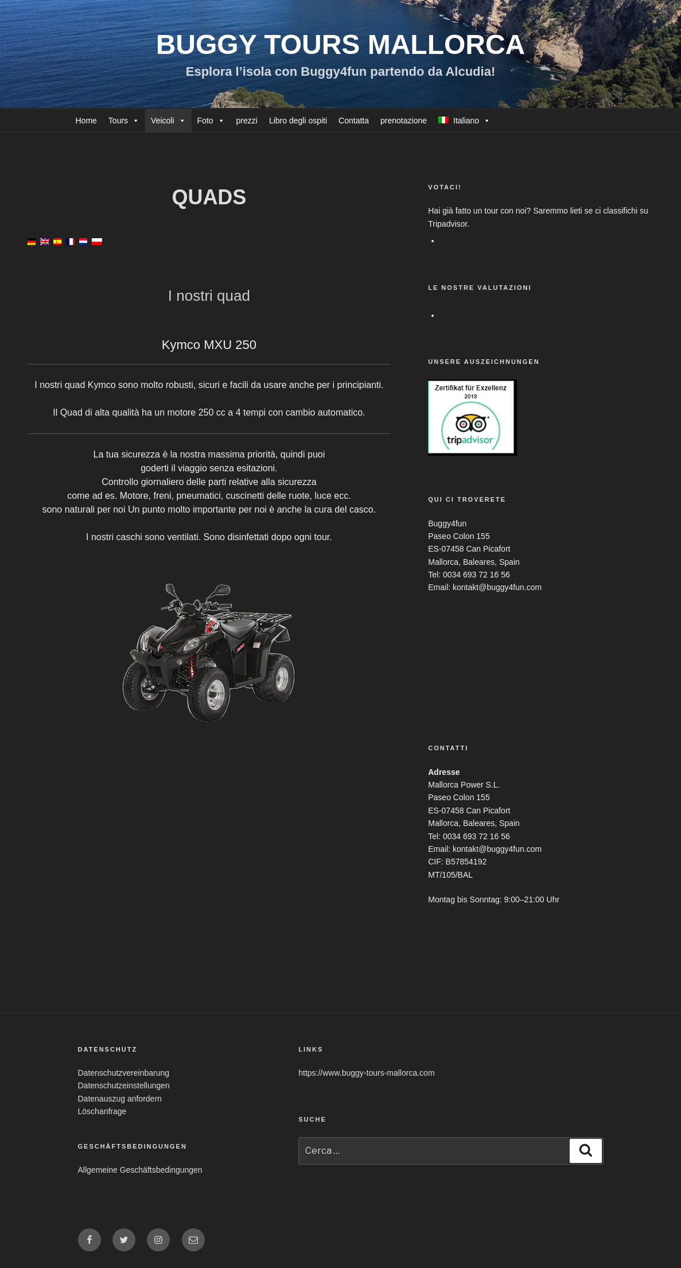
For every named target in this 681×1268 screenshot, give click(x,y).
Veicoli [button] (162, 120)
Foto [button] (205, 120)
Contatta (353, 120)
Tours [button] (118, 120)
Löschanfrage (102, 1111)
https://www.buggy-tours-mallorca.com (366, 1072)
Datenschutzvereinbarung (124, 1072)
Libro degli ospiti (298, 120)
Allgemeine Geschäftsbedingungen (140, 1169)
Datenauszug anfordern (120, 1098)
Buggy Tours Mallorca (341, 44)
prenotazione (403, 120)
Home (86, 120)
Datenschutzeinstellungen (124, 1085)
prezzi (247, 120)
